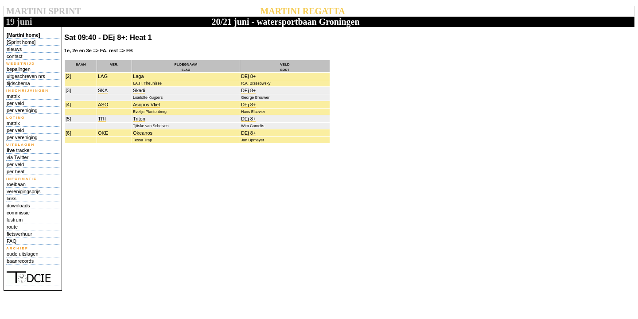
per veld (15, 103)
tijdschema (18, 83)
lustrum (15, 219)
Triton (139, 118)
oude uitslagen (23, 254)
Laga (138, 76)
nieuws (14, 49)
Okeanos (142, 133)
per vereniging (22, 110)
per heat (15, 171)
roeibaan (16, 184)
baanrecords (20, 261)
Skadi (139, 90)
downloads (18, 205)
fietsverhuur (19, 234)
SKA (103, 90)
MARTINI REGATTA (302, 11)
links (11, 198)
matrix (13, 96)
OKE (103, 133)
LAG (103, 76)
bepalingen (19, 69)
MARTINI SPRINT (43, 11)
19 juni (19, 22)
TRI (102, 118)
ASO (103, 104)
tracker (19, 150)
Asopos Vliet (146, 104)
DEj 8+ (248, 76)
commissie (18, 212)
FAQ (11, 241)
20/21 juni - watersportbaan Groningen (285, 22)
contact (14, 56)
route (12, 227)
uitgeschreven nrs (26, 76)
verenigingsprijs (23, 191)
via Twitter (17, 157)
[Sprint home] (21, 42)
